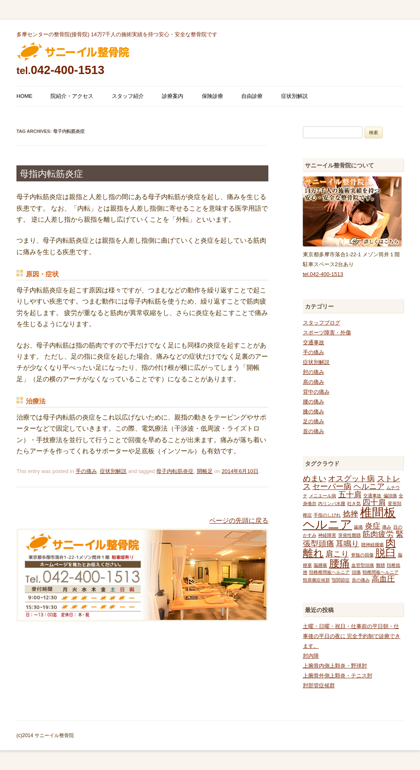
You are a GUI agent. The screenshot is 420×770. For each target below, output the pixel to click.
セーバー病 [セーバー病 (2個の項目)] (331, 486)
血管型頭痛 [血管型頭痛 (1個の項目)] (362, 565)
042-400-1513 (60, 70)
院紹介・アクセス (72, 96)
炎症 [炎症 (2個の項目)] (373, 526)
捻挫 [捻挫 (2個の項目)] (350, 514)
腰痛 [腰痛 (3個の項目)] (339, 563)
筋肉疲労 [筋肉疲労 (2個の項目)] (378, 534)
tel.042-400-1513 (323, 274)
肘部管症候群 (319, 685)
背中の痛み (316, 392)
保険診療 (212, 96)
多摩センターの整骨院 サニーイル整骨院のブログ (72, 51)
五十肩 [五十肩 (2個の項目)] (350, 494)
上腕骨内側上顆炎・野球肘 (335, 666)
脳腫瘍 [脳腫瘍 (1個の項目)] (320, 565)
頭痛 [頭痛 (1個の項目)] (356, 572)
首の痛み (313, 431)
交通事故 (313, 342)
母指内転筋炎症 (51, 174)
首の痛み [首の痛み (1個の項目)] (361, 580)
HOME (24, 96)
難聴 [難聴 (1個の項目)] (380, 565)
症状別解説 (294, 96)
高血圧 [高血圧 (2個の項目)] (383, 579)
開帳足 (205, 471)
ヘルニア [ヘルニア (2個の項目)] (369, 486)
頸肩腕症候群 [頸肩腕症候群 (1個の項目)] (316, 580)
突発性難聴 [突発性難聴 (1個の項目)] (349, 535)
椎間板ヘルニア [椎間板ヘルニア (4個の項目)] (349, 518)
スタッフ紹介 (128, 96)
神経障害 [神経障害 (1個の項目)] (327, 535)
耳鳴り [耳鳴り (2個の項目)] (347, 543)
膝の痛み (313, 411)
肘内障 (311, 656)
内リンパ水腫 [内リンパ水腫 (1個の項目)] (331, 503)
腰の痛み (313, 402)
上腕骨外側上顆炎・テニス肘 (337, 676)
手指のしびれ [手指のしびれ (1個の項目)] (327, 515)
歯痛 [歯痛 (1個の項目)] (358, 526)
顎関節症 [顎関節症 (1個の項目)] (341, 580)
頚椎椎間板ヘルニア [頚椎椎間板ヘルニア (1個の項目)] (329, 572)
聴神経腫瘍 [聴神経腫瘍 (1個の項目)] (372, 544)
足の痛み (313, 421)
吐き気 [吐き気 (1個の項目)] (354, 503)
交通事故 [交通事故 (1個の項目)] (372, 495)
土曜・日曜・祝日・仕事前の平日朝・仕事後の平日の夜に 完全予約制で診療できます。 (352, 636)
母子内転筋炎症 (175, 471)
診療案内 (172, 96)
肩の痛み (313, 382)
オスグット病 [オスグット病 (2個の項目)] (351, 478)
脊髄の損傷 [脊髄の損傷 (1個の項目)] (362, 554)
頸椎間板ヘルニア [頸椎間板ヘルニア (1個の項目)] (380, 572)
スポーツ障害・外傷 (327, 332)
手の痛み (86, 471)
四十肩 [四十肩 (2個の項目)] (374, 502)
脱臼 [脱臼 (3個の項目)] (385, 553)
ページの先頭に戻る (238, 520)
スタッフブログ (321, 323)
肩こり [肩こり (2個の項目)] (337, 554)
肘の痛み (313, 372)
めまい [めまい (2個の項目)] (314, 478)
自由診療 (252, 96)
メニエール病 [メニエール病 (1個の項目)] (322, 495)
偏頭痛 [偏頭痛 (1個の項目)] (390, 495)
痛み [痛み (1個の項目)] (386, 526)
